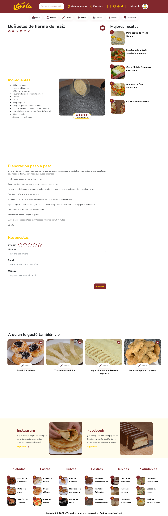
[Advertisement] (57, 56)
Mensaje (12, 271)
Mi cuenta (135, 6)
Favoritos (98, 6)
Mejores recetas (79, 6)
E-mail (11, 260)
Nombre (12, 249)
